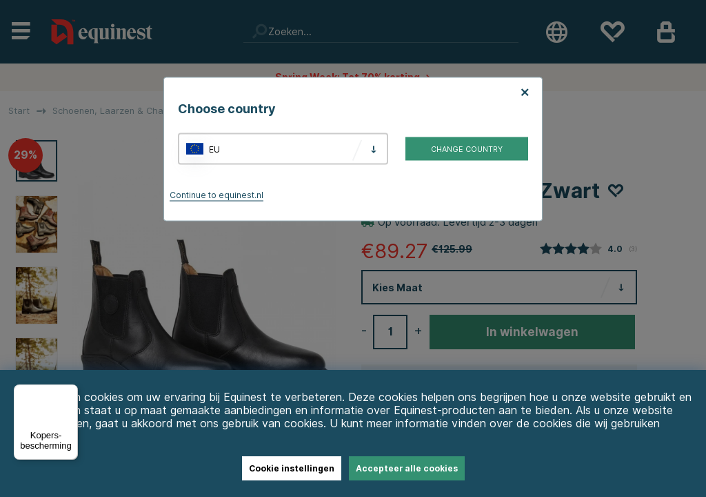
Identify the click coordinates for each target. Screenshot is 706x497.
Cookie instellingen (291, 468)
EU (214, 149)
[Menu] (69, 392)
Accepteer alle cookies (407, 468)
